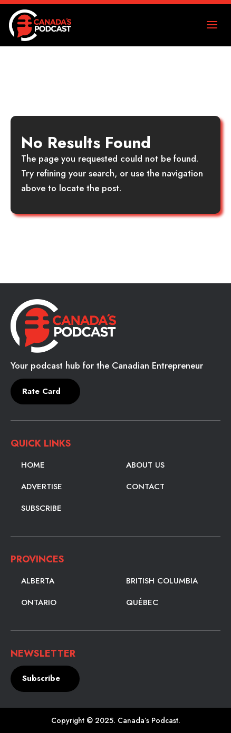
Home (33, 465)
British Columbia (162, 581)
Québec (142, 602)
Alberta (37, 581)
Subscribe (41, 508)
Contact (145, 486)
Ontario (38, 602)
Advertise (41, 486)
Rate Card (41, 391)
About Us (145, 465)
